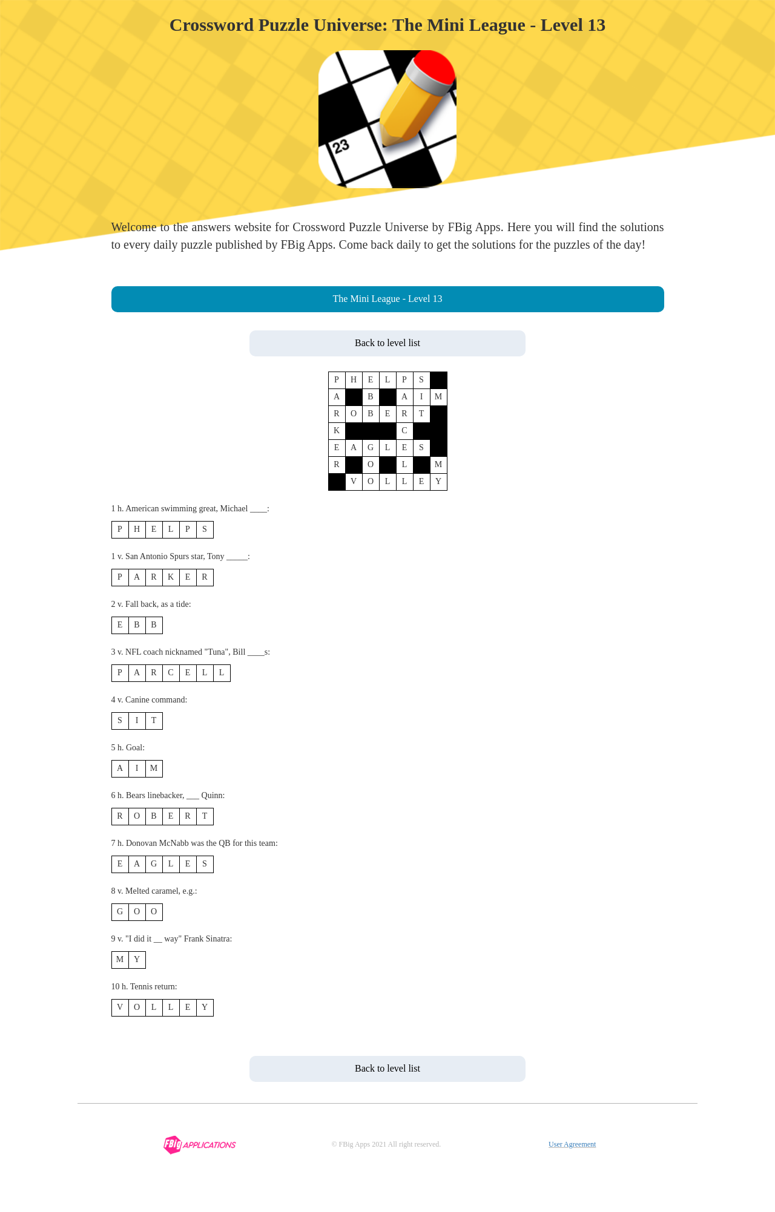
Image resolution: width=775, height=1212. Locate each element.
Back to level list (387, 343)
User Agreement (572, 1144)
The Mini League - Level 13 (388, 298)
